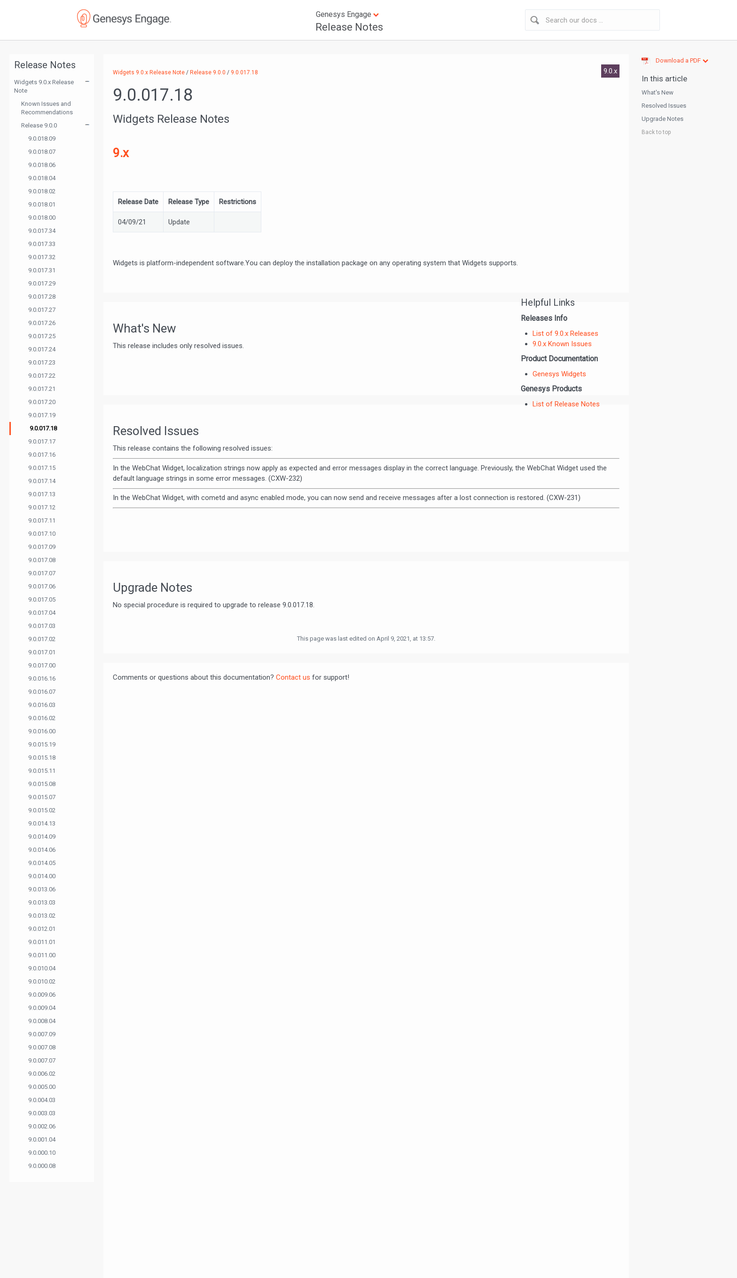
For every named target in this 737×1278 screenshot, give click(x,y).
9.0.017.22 (41, 375)
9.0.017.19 (41, 415)
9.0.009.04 (41, 1007)
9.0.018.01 (41, 204)
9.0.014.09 (41, 836)
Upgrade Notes (662, 118)
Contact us (293, 677)
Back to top (656, 132)
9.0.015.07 (41, 797)
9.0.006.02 (41, 1073)
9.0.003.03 (41, 1113)
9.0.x (610, 71)
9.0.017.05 (41, 599)
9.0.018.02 (41, 191)
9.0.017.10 (41, 533)
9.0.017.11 (41, 520)
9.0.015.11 (41, 770)
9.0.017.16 (41, 454)
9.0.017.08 (41, 560)
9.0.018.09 (41, 138)
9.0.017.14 (41, 480)
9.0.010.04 (41, 968)
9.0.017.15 (41, 467)
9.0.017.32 (41, 257)
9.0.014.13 (41, 823)
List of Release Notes (566, 404)
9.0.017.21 (41, 388)
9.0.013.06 (41, 889)
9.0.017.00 (41, 665)
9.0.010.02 (41, 981)
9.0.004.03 (41, 1099)
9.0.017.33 (41, 243)
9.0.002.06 (41, 1126)
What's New (658, 92)
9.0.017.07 (41, 573)
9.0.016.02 (41, 718)
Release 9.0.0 (39, 125)
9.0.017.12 (41, 507)
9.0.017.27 (41, 309)
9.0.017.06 (41, 586)
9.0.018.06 (41, 164)
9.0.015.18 (41, 757)
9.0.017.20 (41, 401)
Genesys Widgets (559, 374)
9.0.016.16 (41, 678)
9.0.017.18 (43, 428)
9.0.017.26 (41, 322)
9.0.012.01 (41, 928)
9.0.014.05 (41, 862)
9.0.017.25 (41, 336)
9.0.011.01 (41, 941)
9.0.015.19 (41, 744)
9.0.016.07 (41, 691)
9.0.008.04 (41, 1020)
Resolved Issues (664, 105)
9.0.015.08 (41, 783)
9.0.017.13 (41, 494)
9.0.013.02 (41, 915)
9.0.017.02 (41, 639)
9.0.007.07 (41, 1060)
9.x (121, 153)
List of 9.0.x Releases (565, 333)
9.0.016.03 (41, 704)
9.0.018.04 (41, 178)
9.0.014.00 (41, 876)
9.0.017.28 (41, 296)
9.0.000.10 (41, 1152)
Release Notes (349, 27)
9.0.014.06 (41, 849)
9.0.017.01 (41, 652)
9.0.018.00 (41, 217)
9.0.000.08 (41, 1165)
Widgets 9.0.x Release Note (44, 86)
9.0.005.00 (41, 1086)
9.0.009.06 (41, 994)
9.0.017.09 (41, 546)
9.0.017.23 (41, 362)
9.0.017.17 (41, 441)
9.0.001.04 (41, 1139)
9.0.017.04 (41, 612)
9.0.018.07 (41, 151)
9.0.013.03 (41, 902)
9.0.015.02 (41, 810)
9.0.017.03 (41, 625)
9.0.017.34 (41, 230)
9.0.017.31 (41, 270)
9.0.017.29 (41, 283)
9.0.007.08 (41, 1047)
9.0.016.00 (41, 731)
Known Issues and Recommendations (47, 108)
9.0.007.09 (41, 1034)
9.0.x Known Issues (562, 344)
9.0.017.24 (41, 349)
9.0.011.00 (41, 955)
